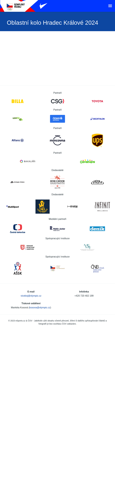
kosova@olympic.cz (39, 307)
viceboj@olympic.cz (31, 296)
